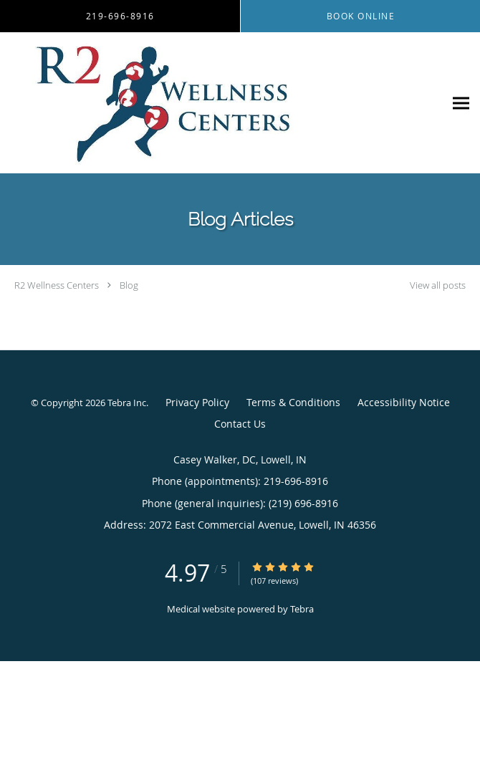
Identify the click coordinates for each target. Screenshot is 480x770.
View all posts (438, 285)
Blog (129, 285)
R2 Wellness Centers (56, 285)
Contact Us (240, 423)
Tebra (302, 608)
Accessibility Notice (403, 402)
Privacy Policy (197, 402)
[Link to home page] (222, 103)
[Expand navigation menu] (461, 103)
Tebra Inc (126, 402)
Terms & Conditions (293, 402)
